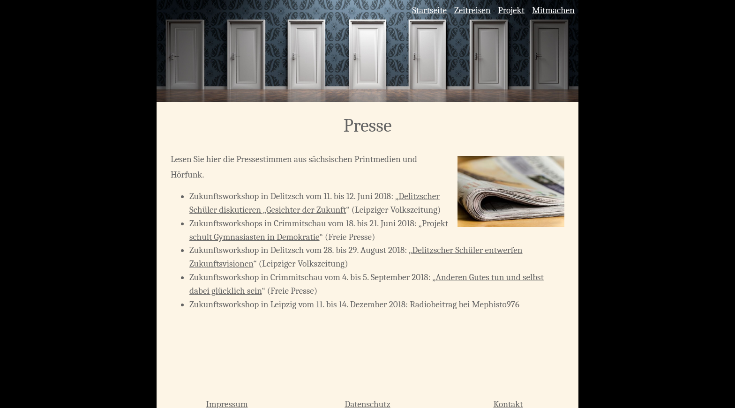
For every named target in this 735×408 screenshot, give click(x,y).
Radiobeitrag (433, 304)
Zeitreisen (472, 10)
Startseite (429, 10)
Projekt (511, 10)
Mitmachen (553, 10)
